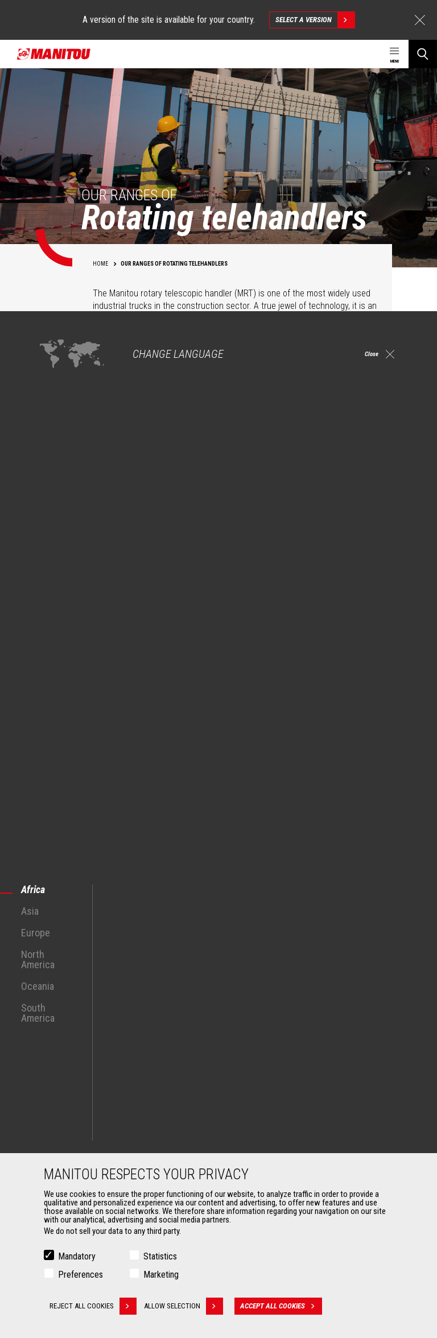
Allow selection (190, 1306)
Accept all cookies (288, 1306)
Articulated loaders (265, 1046)
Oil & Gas (57, 1032)
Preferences (80, 1274)
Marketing (161, 1274)
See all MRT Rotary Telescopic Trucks (96, 839)
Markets (51, 972)
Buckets (55, 1115)
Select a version (314, 20)
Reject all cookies (93, 1306)
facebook (323, 918)
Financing (249, 1115)
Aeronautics (63, 1046)
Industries (59, 1018)
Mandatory (77, 1256)
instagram (348, 918)
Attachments (60, 1096)
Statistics (160, 1256)
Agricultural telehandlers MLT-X (283, 1018)
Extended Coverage (265, 1129)
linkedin (374, 918)
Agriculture (60, 991)
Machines (244, 972)
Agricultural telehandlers (273, 1005)
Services (242, 1096)
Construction (64, 1005)
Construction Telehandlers (276, 991)
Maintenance (255, 1142)
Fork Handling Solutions (81, 1142)
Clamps (55, 1129)
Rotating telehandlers (268, 1032)
